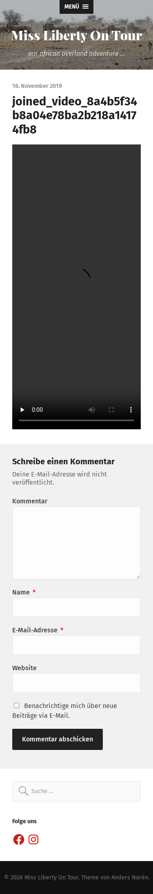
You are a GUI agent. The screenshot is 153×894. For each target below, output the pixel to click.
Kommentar (29, 501)
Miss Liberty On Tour (76, 35)
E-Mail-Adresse (37, 630)
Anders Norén (129, 877)
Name (23, 592)
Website (24, 668)
